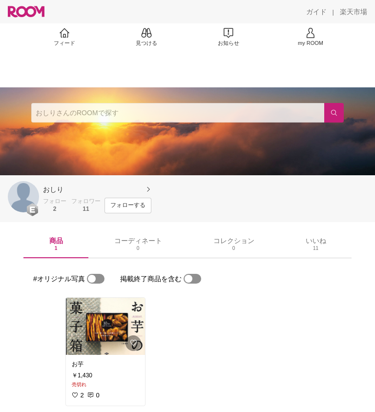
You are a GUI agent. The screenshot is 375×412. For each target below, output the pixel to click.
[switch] (95, 279)
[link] (105, 326)
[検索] (334, 113)
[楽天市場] (353, 11)
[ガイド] (316, 11)
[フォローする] (127, 205)
